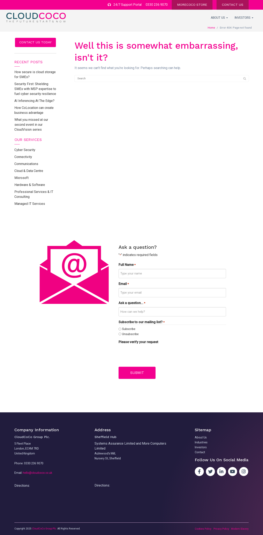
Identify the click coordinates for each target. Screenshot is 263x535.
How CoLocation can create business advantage (34, 110)
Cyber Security (24, 150)
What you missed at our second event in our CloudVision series (31, 125)
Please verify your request (138, 342)
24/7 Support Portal (124, 5)
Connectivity (23, 157)
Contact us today (35, 42)
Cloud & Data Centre (28, 171)
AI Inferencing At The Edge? (34, 101)
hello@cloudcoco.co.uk (37, 472)
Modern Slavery (240, 528)
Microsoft (21, 178)
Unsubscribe (130, 334)
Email (124, 284)
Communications (26, 164)
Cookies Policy (203, 528)
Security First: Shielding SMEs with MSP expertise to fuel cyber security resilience (35, 89)
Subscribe (128, 329)
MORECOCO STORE (192, 5)
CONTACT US (232, 5)
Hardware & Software (29, 185)
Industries (201, 442)
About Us (219, 18)
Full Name (127, 265)
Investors (243, 18)
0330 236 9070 (157, 5)
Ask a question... (132, 303)
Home (211, 27)
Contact (200, 452)
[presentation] (150, 354)
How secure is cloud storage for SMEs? (35, 74)
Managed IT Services (29, 204)
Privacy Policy (221, 528)
